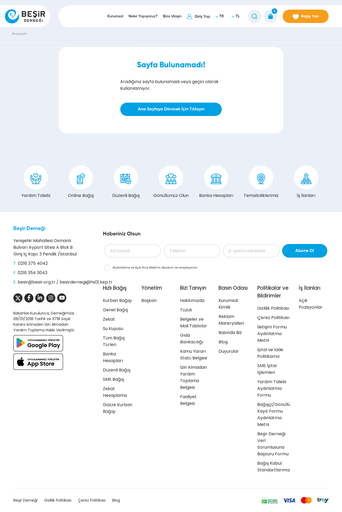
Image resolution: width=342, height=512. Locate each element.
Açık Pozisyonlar (310, 303)
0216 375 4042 (33, 263)
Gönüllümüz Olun (171, 182)
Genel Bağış (115, 310)
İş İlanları (306, 182)
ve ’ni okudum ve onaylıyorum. (155, 267)
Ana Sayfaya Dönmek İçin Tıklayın (171, 109)
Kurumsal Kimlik (228, 303)
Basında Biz (230, 332)
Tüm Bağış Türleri (114, 341)
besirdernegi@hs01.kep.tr (86, 282)
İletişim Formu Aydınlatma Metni (272, 333)
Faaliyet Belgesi (188, 400)
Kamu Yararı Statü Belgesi (193, 354)
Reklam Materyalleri (231, 319)
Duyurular (229, 351)
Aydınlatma (121, 267)
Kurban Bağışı (117, 300)
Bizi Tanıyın (193, 288)
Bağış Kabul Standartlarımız (273, 466)
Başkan (149, 300)
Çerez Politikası (273, 318)
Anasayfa (19, 34)
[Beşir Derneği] (25, 16)
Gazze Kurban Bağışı (117, 408)
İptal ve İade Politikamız (270, 353)
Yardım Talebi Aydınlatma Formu (271, 388)
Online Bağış (81, 182)
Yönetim (151, 288)
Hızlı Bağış (115, 288)
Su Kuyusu (113, 328)
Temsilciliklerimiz (261, 182)
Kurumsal (115, 16)
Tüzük (186, 310)
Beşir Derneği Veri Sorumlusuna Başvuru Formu (273, 444)
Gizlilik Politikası (273, 308)
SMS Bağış (113, 379)
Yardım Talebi (35, 182)
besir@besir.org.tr (36, 282)
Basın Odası (233, 288)
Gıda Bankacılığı (191, 338)
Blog (223, 342)
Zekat (109, 319)
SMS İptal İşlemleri (267, 369)
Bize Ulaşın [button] (172, 16)
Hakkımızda (192, 300)
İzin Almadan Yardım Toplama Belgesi (193, 377)
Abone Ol (304, 251)
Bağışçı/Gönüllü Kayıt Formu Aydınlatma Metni (273, 414)
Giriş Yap (202, 16)
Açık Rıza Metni (146, 267)
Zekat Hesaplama (115, 392)
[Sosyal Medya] (17, 297)
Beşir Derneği (29, 228)
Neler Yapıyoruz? (143, 16)
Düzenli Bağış (126, 182)
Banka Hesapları (216, 182)
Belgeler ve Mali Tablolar (193, 322)
